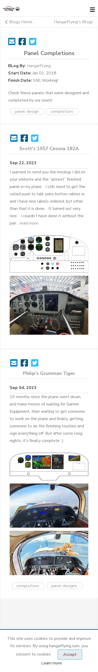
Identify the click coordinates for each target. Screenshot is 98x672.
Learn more (51, 663)
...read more (27, 223)
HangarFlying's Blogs (73, 22)
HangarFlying (39, 66)
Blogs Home (18, 22)
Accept (70, 654)
